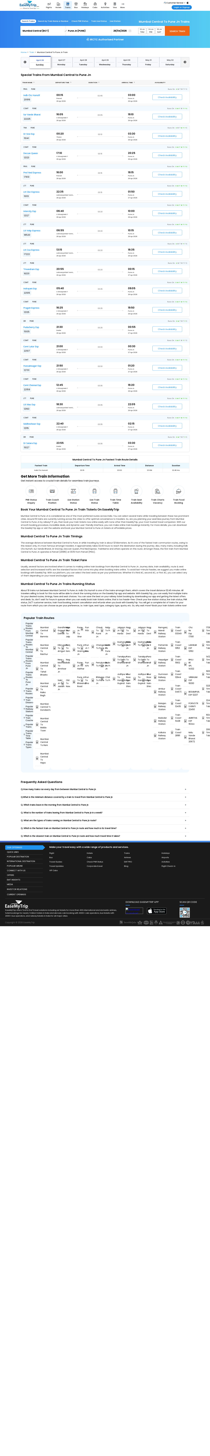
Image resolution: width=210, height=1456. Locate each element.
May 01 (147, 60)
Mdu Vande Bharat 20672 (187, 737)
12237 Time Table (203, 688)
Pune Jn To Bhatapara (83, 680)
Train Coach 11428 (172, 717)
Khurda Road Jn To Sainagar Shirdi (124, 680)
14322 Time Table (203, 659)
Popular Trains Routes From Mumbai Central (28, 629)
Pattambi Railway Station (156, 648)
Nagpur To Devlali (124, 630)
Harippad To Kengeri (64, 648)
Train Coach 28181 (172, 732)
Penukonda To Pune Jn (95, 664)
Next (185, 62)
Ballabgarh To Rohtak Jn (124, 645)
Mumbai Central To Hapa (38, 758)
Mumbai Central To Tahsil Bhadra (38, 668)
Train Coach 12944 (172, 674)
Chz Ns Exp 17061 (187, 632)
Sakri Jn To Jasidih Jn (56, 685)
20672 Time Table (203, 732)
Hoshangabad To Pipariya (115, 644)
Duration (94, 82)
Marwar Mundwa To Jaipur (64, 632)
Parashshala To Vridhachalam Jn (124, 661)
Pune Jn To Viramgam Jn (75, 650)
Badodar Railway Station (156, 720)
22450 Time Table (203, 703)
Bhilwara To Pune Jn (95, 680)
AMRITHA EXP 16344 (187, 720)
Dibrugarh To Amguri (56, 648)
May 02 (169, 60)
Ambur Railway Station (156, 691)
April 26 (39, 60)
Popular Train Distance (28, 700)
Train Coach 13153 (172, 645)
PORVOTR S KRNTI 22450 (187, 706)
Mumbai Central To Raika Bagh (38, 689)
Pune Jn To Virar (75, 632)
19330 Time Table (203, 674)
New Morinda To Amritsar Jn (56, 665)
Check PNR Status (79, 21)
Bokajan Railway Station (156, 706)
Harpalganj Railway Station (156, 662)
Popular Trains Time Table (28, 734)
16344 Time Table (203, 717)
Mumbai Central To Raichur (38, 650)
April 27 (61, 60)
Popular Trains (28, 725)
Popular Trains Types (28, 744)
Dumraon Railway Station (156, 677)
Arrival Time (128, 82)
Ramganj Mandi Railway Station (156, 632)
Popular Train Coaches (28, 718)
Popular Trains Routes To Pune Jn (28, 678)
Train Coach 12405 (172, 703)
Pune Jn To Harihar (75, 665)
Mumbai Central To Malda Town (38, 724)
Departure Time (63, 82)
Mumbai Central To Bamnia (38, 632)
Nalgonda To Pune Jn (104, 630)
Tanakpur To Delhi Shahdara (115, 659)
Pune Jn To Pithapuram (83, 629)
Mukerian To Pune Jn (104, 665)
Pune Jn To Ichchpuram (83, 664)
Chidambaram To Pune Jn (104, 679)
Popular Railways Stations (28, 709)
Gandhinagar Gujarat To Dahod (56, 630)
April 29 (104, 60)
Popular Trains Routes (28, 691)
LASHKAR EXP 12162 (187, 648)
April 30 (125, 60)
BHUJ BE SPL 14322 (187, 664)
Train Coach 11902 (172, 659)
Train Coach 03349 (172, 630)
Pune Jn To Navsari (83, 648)
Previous (25, 62)
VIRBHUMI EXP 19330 (187, 680)
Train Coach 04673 (172, 688)
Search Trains (28, 21)
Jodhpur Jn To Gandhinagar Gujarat (115, 679)
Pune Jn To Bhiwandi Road (75, 682)
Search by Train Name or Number (53, 21)
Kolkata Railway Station (156, 735)
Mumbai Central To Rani (38, 742)
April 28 (82, 60)
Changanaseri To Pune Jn (95, 647)
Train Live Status (99, 21)
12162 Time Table (203, 645)
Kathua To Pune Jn (104, 650)
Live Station (115, 21)
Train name (28, 82)
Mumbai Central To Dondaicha (38, 706)
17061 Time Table (203, 630)
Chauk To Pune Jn (95, 632)
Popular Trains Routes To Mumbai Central (28, 645)
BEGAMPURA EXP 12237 (187, 693)
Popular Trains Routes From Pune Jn (28, 662)
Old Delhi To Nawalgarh (64, 683)
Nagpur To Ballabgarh (64, 661)
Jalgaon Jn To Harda (115, 630)
